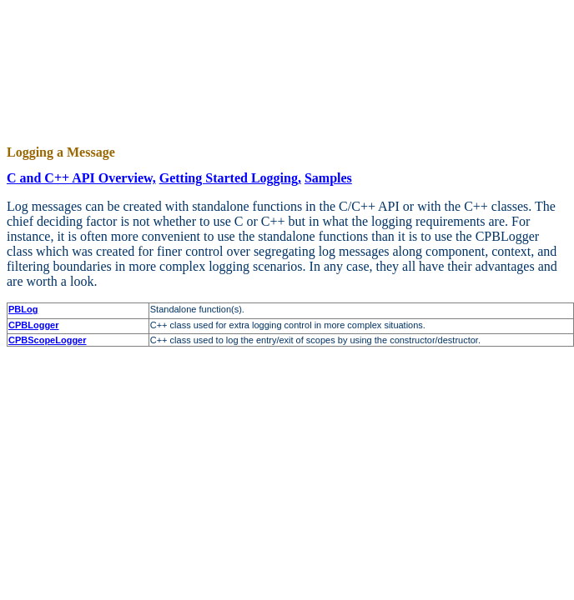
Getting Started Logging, (230, 178)
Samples (328, 178)
